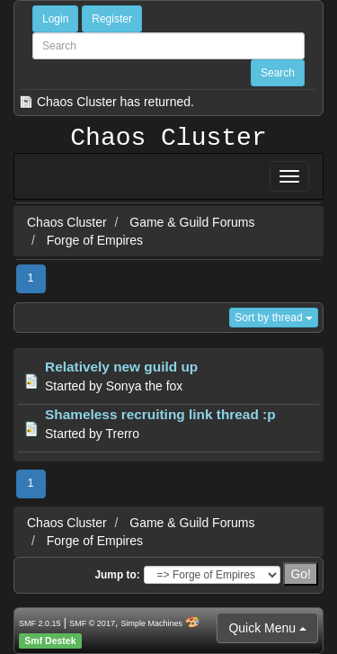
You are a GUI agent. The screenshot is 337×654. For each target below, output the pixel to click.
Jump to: (116, 575)
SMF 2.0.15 (40, 623)
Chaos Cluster (168, 138)
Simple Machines (152, 623)
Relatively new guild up (121, 366)
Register (112, 19)
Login (55, 19)
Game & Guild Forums (191, 222)
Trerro (122, 433)
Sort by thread (274, 317)
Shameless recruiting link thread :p (160, 414)
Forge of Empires (95, 240)
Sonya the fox (144, 386)
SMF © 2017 (92, 623)
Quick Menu (267, 628)
